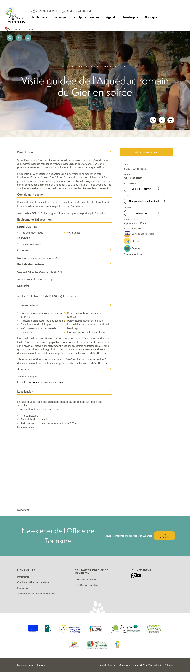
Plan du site (43, 665)
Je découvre (39, 17)
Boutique (151, 17)
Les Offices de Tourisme (87, 585)
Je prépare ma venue (85, 17)
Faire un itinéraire (28, 427)
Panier (32, 30)
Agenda (111, 17)
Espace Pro (23, 588)
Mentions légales (25, 665)
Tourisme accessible (79, 11)
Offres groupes (47, 11)
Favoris (15, 30)
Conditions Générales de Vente (33, 582)
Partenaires (23, 576)
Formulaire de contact (86, 579)
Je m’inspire (130, 17)
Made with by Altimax (160, 665)
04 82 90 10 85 (133, 178)
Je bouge (60, 17)
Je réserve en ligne (146, 152)
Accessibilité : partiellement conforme (36, 593)
